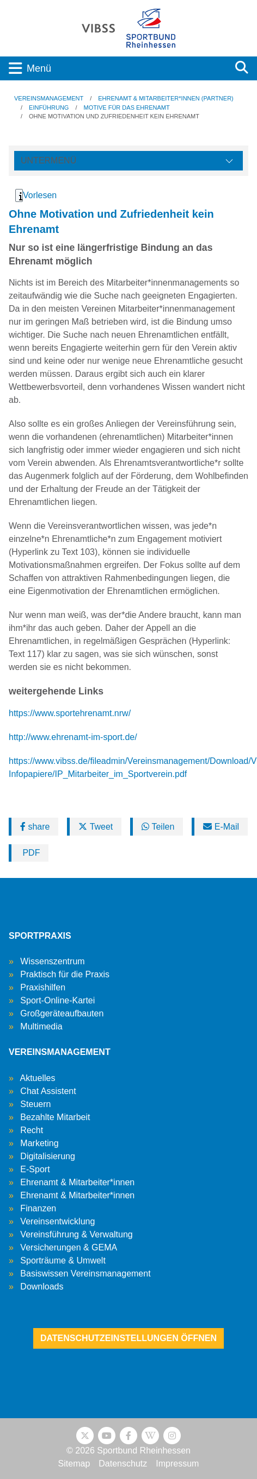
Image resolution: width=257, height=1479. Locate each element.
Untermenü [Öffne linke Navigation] (48, 160)
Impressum (177, 1463)
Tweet (95, 826)
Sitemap (74, 1463)
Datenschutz (123, 1463)
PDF (30, 852)
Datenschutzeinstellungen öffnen (128, 1338)
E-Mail (221, 826)
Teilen (158, 826)
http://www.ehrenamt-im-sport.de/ (73, 737)
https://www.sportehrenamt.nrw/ (70, 713)
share (35, 826)
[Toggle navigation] (113, 68)
